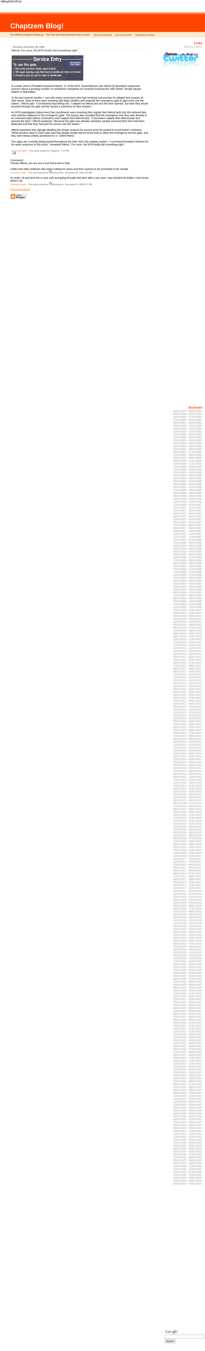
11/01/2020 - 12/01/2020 (187, 993)
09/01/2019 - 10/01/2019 (187, 952)
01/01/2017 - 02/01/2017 (187, 858)
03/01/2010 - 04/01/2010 (187, 618)
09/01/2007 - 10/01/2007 (187, 531)
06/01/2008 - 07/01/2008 (187, 557)
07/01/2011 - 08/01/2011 (187, 665)
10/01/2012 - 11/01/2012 (187, 709)
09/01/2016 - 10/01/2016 (187, 847)
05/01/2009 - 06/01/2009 (187, 589)
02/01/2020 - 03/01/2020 (187, 967)
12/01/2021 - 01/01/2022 (187, 1031)
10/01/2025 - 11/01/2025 (187, 1166)
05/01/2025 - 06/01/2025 (187, 1151)
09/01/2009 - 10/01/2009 (187, 601)
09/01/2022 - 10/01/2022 (187, 1057)
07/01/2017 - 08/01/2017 (187, 876)
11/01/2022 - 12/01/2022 (187, 1063)
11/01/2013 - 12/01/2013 (187, 747)
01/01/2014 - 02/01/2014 (187, 753)
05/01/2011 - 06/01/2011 (187, 659)
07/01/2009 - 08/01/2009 (187, 595)
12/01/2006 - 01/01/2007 (187, 504)
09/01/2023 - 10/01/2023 (187, 1092)
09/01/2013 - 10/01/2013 (187, 741)
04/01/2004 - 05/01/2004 (187, 411)
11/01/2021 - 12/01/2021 (187, 1028)
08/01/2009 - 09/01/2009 (187, 598)
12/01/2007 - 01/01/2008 (187, 539)
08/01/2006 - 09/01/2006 (187, 492)
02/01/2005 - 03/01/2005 (187, 440)
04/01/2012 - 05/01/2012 (187, 691)
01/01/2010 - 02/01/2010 (187, 612)
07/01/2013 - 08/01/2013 (187, 735)
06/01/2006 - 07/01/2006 (187, 487)
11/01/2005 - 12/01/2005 (187, 466)
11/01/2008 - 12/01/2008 (187, 572)
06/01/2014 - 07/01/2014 (187, 768)
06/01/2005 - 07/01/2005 (187, 452)
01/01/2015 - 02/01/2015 (187, 788)
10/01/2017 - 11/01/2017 (187, 885)
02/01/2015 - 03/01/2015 (187, 791)
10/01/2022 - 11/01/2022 (187, 1060)
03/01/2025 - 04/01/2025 (187, 1145)
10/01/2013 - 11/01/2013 (187, 744)
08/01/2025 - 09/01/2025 (187, 1160)
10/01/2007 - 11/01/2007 (187, 533)
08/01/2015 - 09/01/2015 (187, 809)
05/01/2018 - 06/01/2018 (187, 905)
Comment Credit (18, 173)
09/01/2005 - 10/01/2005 (187, 460)
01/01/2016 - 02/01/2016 (187, 823)
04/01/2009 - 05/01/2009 (187, 586)
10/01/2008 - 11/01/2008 (187, 569)
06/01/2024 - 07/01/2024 (187, 1119)
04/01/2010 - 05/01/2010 (187, 621)
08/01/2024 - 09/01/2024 (187, 1125)
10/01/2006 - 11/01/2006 (187, 498)
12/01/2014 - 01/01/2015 (187, 785)
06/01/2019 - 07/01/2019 (187, 943)
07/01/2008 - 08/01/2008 (187, 560)
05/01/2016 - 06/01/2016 (187, 835)
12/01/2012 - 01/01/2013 (187, 715)
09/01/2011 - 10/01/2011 (187, 671)
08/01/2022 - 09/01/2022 (187, 1054)
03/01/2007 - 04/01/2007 (187, 513)
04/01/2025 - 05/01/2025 (187, 1148)
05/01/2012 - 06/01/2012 (187, 694)
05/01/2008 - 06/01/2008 (187, 554)
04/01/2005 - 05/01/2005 (187, 446)
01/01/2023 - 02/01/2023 (187, 1069)
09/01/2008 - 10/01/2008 (187, 566)
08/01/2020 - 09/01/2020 (187, 984)
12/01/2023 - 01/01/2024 (187, 1101)
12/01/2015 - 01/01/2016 (187, 820)
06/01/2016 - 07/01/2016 (187, 838)
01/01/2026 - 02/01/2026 (187, 1174)
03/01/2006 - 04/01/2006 (187, 478)
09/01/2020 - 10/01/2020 (187, 987)
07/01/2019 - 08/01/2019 (187, 946)
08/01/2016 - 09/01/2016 (187, 844)
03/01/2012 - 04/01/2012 (187, 689)
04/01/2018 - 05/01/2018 (187, 902)
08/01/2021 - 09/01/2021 (187, 1019)
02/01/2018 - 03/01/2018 (187, 896)
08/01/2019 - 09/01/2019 (187, 949)
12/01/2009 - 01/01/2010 (187, 610)
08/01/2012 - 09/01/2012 (187, 703)
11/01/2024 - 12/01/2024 (187, 1133)
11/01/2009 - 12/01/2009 (187, 607)
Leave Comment (19, 151)
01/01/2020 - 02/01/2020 (187, 964)
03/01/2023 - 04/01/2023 (187, 1075)
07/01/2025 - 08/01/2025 (187, 1157)
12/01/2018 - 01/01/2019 (187, 926)
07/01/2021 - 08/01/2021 (187, 1016)
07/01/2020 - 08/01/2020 (187, 981)
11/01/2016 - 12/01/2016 (187, 852)
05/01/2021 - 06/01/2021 (187, 1011)
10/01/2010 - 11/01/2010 (187, 639)
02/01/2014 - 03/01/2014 (187, 756)
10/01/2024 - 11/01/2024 (187, 1130)
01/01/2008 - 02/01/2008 (187, 542)
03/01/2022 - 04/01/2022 (187, 1040)
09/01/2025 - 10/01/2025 (187, 1163)
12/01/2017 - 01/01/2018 (187, 891)
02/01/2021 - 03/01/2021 (187, 1002)
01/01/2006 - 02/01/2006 (187, 472)
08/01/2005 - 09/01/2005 (187, 457)
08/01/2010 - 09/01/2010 (187, 633)
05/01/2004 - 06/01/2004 (187, 413)
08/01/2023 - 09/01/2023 (187, 1090)
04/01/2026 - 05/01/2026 (187, 1183)
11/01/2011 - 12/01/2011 (187, 677)
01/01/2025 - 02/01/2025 (187, 1139)
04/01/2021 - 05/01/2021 (187, 1008)
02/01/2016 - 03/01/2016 (187, 826)
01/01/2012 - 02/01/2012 (187, 683)
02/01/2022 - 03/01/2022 (187, 1037)
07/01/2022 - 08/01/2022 (187, 1051)
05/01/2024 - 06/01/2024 (187, 1116)
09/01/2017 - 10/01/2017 (187, 882)
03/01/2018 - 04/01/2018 (187, 899)
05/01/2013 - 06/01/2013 (187, 730)
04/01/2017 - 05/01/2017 (187, 867)
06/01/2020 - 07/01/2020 (187, 978)
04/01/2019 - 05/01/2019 (187, 937)
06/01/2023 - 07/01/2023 (187, 1084)
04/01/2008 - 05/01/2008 (187, 551)
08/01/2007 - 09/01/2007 (187, 528)
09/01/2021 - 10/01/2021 (187, 1022)
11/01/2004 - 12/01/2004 (187, 431)
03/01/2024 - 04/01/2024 (187, 1110)
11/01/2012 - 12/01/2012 (187, 712)
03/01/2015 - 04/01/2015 (187, 794)
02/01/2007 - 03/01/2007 (187, 510)
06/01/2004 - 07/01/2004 (187, 416)
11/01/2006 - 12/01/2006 (187, 501)
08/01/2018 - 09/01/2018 (187, 914)
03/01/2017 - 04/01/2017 (187, 864)
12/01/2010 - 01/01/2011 (187, 645)
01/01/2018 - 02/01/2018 (187, 893)
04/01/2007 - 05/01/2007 (187, 516)
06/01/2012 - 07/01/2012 (187, 697)
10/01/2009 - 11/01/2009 (187, 604)
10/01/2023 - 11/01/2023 (187, 1095)
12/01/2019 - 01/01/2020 (187, 961)
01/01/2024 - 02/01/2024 (187, 1104)
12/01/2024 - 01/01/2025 (187, 1136)
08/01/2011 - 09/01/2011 (187, 668)
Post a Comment (20, 189)
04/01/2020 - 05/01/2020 (187, 972)
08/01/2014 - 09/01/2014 (187, 773)
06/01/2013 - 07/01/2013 (187, 732)
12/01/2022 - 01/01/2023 (187, 1066)
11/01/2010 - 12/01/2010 (187, 642)
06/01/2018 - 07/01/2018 (187, 908)
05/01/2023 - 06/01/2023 (187, 1081)
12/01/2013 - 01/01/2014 (187, 750)
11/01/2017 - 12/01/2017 (187, 888)
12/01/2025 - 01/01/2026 (187, 1171)
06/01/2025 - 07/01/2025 (187, 1154)
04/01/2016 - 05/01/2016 (187, 832)
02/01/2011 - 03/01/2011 (187, 651)
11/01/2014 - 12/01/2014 (187, 782)
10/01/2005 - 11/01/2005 (187, 463)
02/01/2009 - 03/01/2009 (187, 580)
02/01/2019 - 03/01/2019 (187, 931)
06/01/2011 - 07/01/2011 (187, 662)
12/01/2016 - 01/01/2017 (187, 855)
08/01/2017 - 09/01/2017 (187, 879)
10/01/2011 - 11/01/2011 (187, 674)
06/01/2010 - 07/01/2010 (187, 627)
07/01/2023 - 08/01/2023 (187, 1087)
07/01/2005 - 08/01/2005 (187, 454)
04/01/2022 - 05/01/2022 (187, 1043)
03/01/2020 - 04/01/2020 (187, 970)
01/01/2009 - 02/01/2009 (187, 577)
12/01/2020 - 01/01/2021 (187, 996)
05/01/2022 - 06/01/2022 (187, 1046)
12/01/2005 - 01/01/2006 (187, 469)
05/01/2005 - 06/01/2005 (187, 449)
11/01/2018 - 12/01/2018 (187, 923)
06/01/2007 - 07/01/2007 (187, 522)
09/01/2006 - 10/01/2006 (187, 495)
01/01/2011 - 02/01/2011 (187, 648)
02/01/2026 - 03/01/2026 (187, 1177)
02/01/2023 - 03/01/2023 (187, 1072)
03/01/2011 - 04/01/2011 (187, 653)
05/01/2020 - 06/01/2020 (187, 975)
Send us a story (193, 46)
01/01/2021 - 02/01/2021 (187, 999)
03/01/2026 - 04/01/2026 (187, 1180)
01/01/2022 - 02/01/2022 (187, 1034)
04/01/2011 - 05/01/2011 (187, 656)
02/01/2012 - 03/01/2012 (187, 686)
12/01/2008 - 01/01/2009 (187, 574)
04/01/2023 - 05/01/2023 (187, 1078)
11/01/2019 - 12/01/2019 (187, 958)
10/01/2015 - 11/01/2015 (187, 814)
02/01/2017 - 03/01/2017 (187, 861)
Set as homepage (103, 34)
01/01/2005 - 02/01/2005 (187, 437)
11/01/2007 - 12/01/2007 (187, 536)
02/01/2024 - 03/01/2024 (187, 1107)
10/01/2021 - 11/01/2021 (187, 1025)
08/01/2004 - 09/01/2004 (187, 422)
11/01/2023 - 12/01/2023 (187, 1098)
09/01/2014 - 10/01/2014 (187, 776)
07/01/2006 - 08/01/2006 (187, 490)
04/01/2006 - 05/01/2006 (187, 481)
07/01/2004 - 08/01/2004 (187, 419)
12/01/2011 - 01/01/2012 (187, 680)
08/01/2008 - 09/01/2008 (187, 563)
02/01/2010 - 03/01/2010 (187, 615)
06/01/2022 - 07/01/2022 (187, 1049)
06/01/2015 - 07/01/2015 (187, 803)
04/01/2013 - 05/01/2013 (187, 727)
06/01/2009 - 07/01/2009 (187, 592)
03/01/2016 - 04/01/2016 (187, 829)
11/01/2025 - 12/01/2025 (187, 1169)
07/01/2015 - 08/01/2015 (187, 806)
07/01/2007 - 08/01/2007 (187, 525)
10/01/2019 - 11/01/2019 (187, 955)
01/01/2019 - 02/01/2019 (187, 929)
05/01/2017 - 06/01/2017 (187, 870)
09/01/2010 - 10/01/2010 (187, 636)
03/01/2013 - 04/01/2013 (187, 724)
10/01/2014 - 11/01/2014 (187, 779)
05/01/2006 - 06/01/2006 (187, 484)
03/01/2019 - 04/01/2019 (187, 934)
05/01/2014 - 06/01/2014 (187, 765)
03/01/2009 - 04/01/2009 (187, 583)
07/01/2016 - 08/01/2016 (187, 841)
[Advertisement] (120, 22)
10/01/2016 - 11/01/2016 (187, 850)
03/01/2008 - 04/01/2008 (187, 548)
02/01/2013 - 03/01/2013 (187, 721)
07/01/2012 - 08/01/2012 (187, 700)
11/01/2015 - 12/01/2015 (187, 817)
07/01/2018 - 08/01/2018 (187, 911)
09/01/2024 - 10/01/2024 (187, 1128)
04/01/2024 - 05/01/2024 (187, 1113)
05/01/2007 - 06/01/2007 (187, 519)
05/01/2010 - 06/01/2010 (187, 624)
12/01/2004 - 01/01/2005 (187, 434)
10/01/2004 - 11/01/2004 (187, 428)
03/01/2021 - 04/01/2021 (187, 1005)
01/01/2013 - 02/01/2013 (187, 718)
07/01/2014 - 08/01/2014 (187, 771)
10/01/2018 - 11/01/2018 (187, 920)
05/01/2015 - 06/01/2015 (187, 800)
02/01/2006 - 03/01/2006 (187, 475)
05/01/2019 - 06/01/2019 (187, 940)
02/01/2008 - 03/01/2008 (187, 545)
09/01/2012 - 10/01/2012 (187, 706)
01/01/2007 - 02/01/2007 (187, 507)
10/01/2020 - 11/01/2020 (187, 990)
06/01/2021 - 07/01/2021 (187, 1013)
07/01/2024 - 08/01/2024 (187, 1122)
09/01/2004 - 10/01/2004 (187, 425)
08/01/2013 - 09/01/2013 (187, 738)
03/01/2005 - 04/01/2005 (187, 443)
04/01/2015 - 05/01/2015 (187, 797)
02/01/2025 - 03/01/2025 (187, 1142)
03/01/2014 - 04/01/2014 (187, 759)
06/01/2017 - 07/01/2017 (187, 873)
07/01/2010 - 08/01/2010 (187, 630)
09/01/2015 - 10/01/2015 (187, 811)
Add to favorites (123, 34)
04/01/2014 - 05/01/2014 (187, 762)
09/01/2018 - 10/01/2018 (187, 917)
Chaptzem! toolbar (145, 34)
